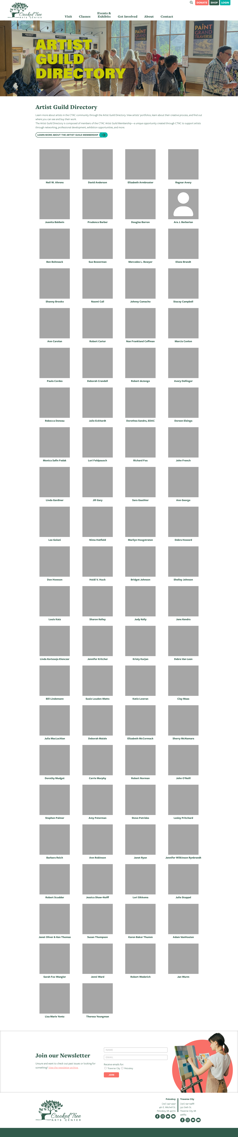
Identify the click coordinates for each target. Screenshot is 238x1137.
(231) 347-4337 (169, 1103)
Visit (68, 16)
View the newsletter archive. (63, 1067)
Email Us (173, 1116)
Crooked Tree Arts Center (25, 10)
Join (111, 1074)
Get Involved (127, 16)
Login (225, 2)
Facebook (157, 1116)
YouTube (168, 1116)
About (149, 16)
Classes (84, 16)
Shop (214, 2)
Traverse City (112, 1068)
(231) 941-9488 (187, 1103)
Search (191, 2)
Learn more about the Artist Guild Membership (67, 134)
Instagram (162, 1116)
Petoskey (127, 1068)
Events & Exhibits (104, 15)
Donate (202, 2)
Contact (167, 16)
